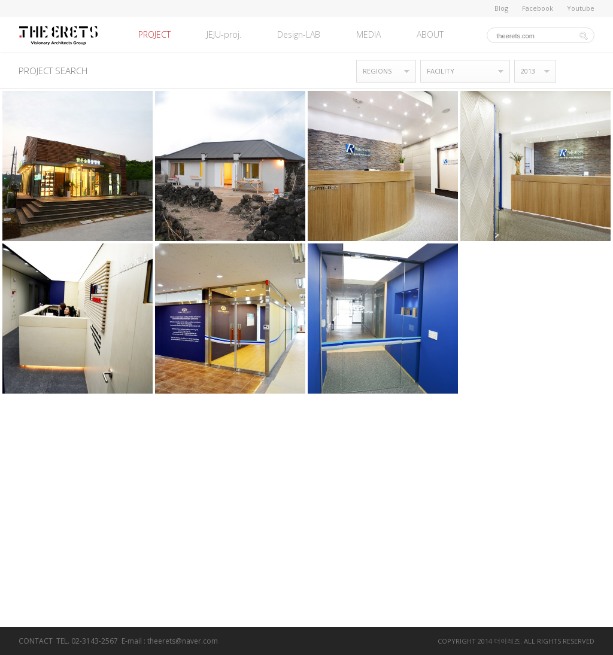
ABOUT (430, 34)
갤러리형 (570, 71)
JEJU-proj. (224, 34)
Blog (501, 8)
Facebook (537, 8)
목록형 (588, 71)
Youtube (580, 8)
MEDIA (368, 34)
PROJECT (154, 34)
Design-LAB (298, 34)
